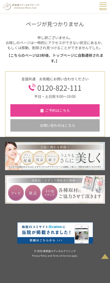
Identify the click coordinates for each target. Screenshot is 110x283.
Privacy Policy (39, 255)
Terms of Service (62, 255)
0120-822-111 (59, 88)
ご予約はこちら (57, 110)
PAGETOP (105, 254)
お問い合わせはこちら (57, 125)
